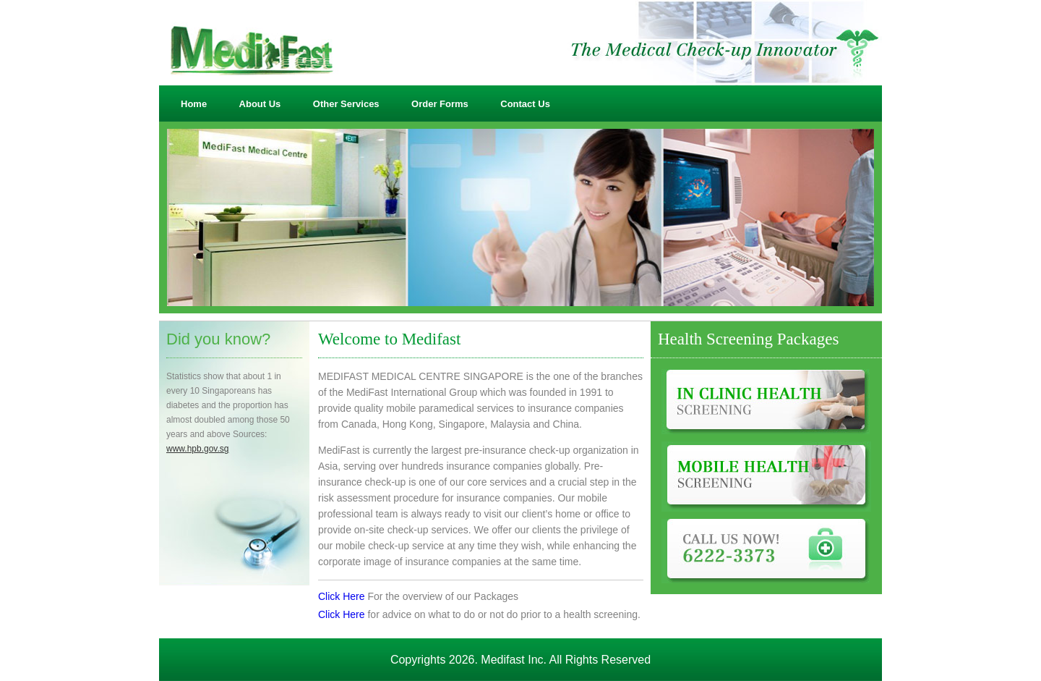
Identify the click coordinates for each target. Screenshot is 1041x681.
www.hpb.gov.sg (197, 449)
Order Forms (439, 103)
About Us (260, 103)
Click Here (341, 596)
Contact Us (525, 103)
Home (194, 103)
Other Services (346, 103)
